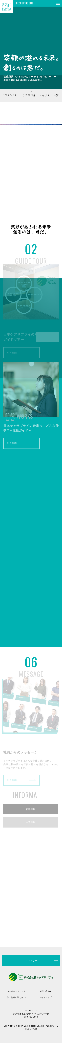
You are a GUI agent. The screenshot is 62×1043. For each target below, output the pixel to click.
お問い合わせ (45, 991)
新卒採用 (31, 809)
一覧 (56, 95)
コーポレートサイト (16, 991)
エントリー (31, 960)
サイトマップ (45, 997)
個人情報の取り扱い (16, 997)
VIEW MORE (12, 355)
